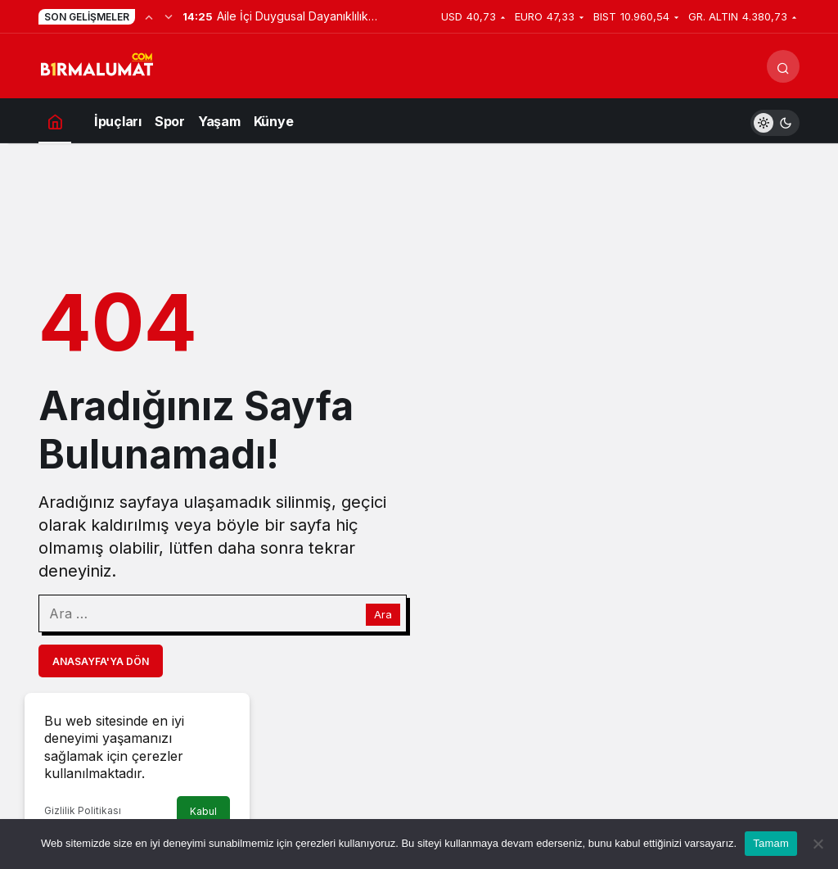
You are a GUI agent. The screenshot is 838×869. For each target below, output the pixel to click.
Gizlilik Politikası (82, 810)
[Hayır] (817, 843)
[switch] (775, 120)
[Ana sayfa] (55, 120)
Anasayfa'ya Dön (100, 661)
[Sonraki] (168, 16)
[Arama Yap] (783, 66)
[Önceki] (149, 16)
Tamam (771, 843)
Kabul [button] (203, 811)
